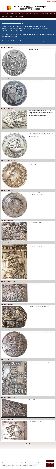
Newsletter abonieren (51, 1)
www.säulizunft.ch (28, 446)
